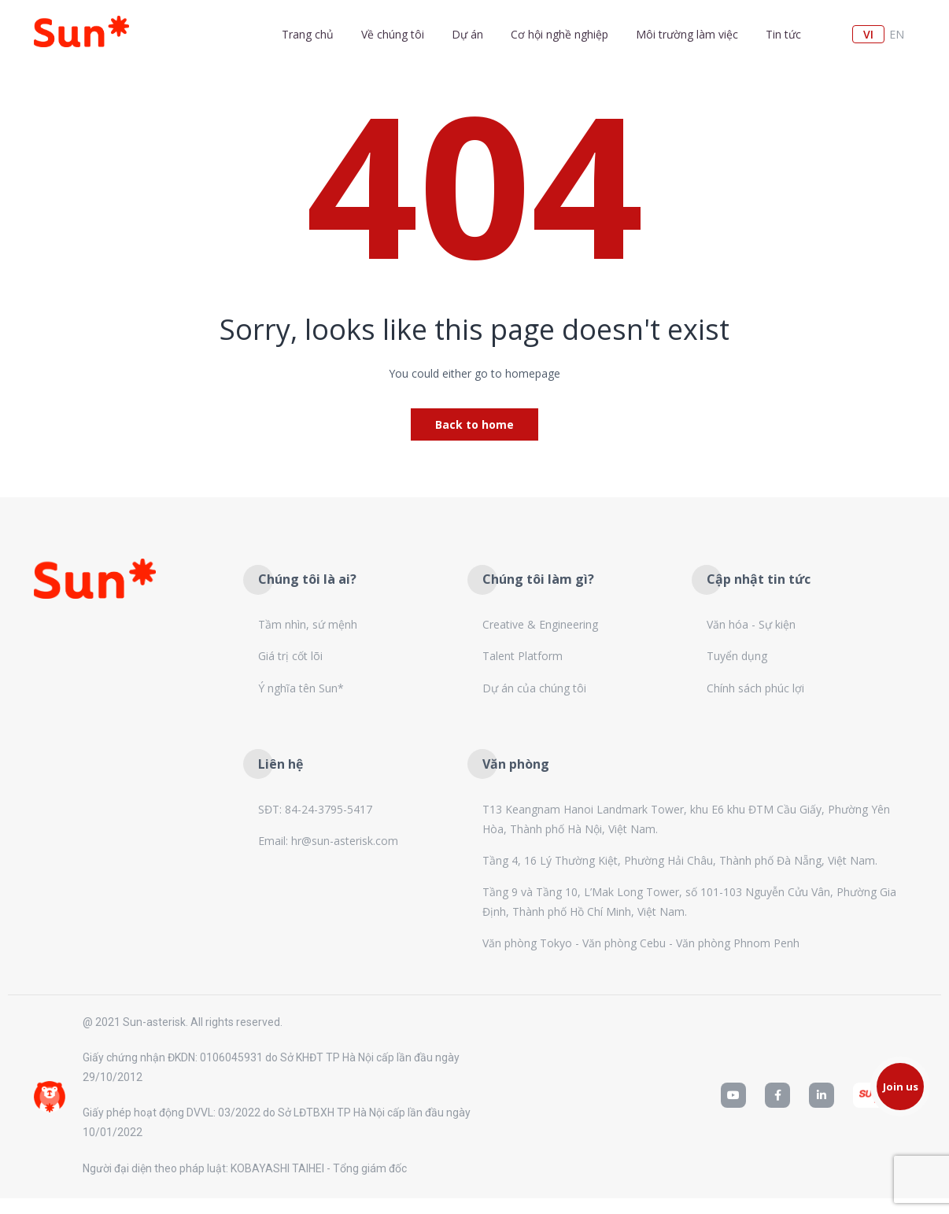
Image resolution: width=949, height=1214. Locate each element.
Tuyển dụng (737, 655)
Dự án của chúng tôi (534, 688)
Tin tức (783, 34)
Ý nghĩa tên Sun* (301, 688)
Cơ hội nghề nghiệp (559, 34)
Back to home (474, 424)
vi (868, 34)
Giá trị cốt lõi (290, 655)
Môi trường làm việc (687, 34)
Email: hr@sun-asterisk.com (328, 840)
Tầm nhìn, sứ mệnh (307, 624)
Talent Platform (522, 655)
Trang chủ (308, 34)
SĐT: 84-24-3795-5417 (315, 809)
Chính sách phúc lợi (755, 688)
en (896, 34)
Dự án (467, 34)
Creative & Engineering (540, 624)
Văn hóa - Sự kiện (751, 624)
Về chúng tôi (392, 34)
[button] (900, 1086)
